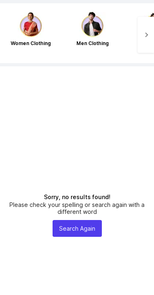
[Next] (146, 35)
